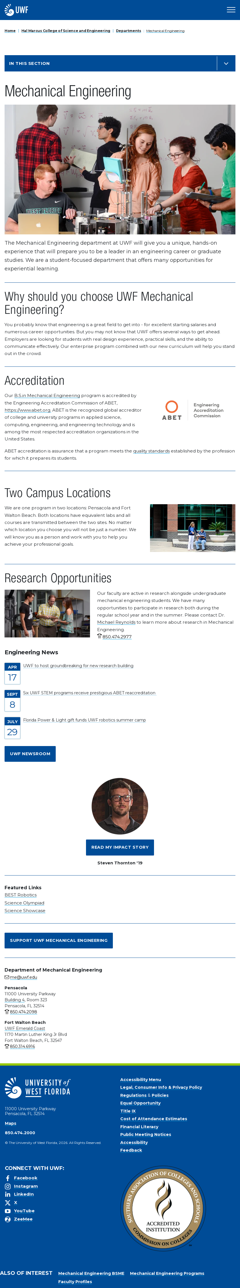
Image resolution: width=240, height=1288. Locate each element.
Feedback (131, 1150)
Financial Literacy (139, 1126)
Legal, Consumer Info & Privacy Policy (161, 1087)
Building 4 (15, 999)
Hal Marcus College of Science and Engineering (65, 31)
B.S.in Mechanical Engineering (47, 395)
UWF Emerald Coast (25, 1028)
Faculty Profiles (75, 1281)
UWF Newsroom (30, 753)
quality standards (151, 451)
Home (10, 31)
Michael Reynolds (116, 622)
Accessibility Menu (140, 1079)
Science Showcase (25, 910)
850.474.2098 (23, 1011)
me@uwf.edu (23, 977)
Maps (10, 1123)
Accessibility (134, 1142)
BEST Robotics (21, 895)
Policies (160, 1095)
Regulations (133, 1095)
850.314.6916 (22, 1046)
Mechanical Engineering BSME (91, 1273)
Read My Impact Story (120, 847)
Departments (128, 31)
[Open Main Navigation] (231, 10)
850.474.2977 (117, 636)
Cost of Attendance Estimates (153, 1118)
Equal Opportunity (140, 1103)
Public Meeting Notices (145, 1134)
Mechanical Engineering (165, 31)
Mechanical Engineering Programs (167, 1273)
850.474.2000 (20, 1132)
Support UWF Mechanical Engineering (58, 940)
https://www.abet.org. (28, 410)
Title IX (128, 1111)
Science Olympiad (24, 903)
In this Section (29, 63)
